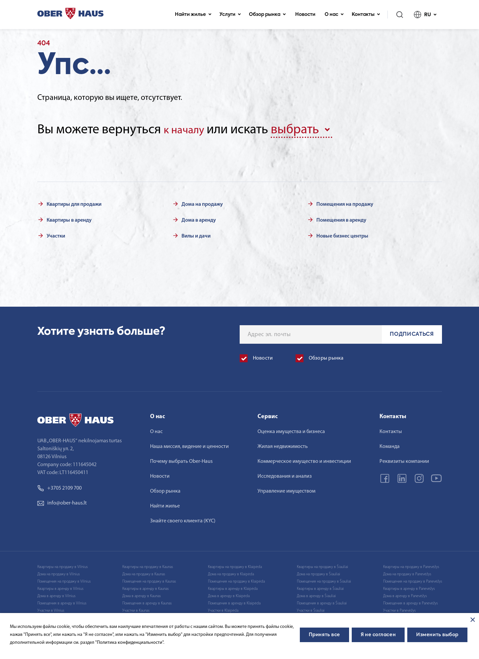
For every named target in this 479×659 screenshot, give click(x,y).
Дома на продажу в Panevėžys (407, 573)
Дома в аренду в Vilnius (56, 594)
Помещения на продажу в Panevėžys (412, 580)
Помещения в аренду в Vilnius (61, 602)
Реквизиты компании (404, 459)
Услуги (230, 14)
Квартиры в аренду (69, 218)
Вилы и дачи (196, 234)
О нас (334, 14)
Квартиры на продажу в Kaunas (147, 565)
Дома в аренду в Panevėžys (405, 594)
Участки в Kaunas (135, 609)
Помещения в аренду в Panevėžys (410, 602)
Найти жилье (193, 14)
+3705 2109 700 (59, 486)
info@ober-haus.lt (62, 501)
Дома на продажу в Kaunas (143, 573)
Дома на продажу (202, 202)
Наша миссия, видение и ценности (189, 445)
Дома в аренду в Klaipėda (229, 594)
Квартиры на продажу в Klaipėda (235, 565)
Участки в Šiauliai (311, 609)
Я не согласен (378, 635)
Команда (389, 445)
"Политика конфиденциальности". (129, 642)
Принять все (324, 635)
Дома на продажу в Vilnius (58, 573)
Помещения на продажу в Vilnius (64, 580)
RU (425, 14)
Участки (56, 234)
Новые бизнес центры (342, 234)
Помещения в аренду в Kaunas (147, 602)
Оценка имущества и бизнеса (291, 430)
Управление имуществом (286, 489)
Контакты (366, 14)
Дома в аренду (198, 218)
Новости (305, 14)
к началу (188, 129)
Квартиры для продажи (74, 202)
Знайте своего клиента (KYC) (183, 519)
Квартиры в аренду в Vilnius (60, 587)
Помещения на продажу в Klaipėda (236, 580)
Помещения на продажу (344, 202)
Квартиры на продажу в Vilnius (62, 565)
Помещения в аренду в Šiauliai (322, 602)
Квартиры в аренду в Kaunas (145, 587)
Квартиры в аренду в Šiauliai (320, 587)
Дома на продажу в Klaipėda (231, 573)
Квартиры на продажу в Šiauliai (322, 565)
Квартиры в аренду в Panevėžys (409, 587)
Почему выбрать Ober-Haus (181, 459)
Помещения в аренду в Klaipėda (234, 602)
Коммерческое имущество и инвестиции (304, 459)
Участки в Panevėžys (399, 609)
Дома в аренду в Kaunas (141, 594)
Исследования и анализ (285, 474)
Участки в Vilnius (50, 609)
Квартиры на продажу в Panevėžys (411, 565)
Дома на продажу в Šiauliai (318, 573)
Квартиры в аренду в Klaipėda (233, 587)
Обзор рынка (267, 14)
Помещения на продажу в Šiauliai (324, 580)
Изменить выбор (437, 635)
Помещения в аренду (341, 218)
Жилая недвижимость (283, 445)
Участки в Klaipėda (223, 609)
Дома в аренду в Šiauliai (316, 594)
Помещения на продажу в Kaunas (149, 580)
